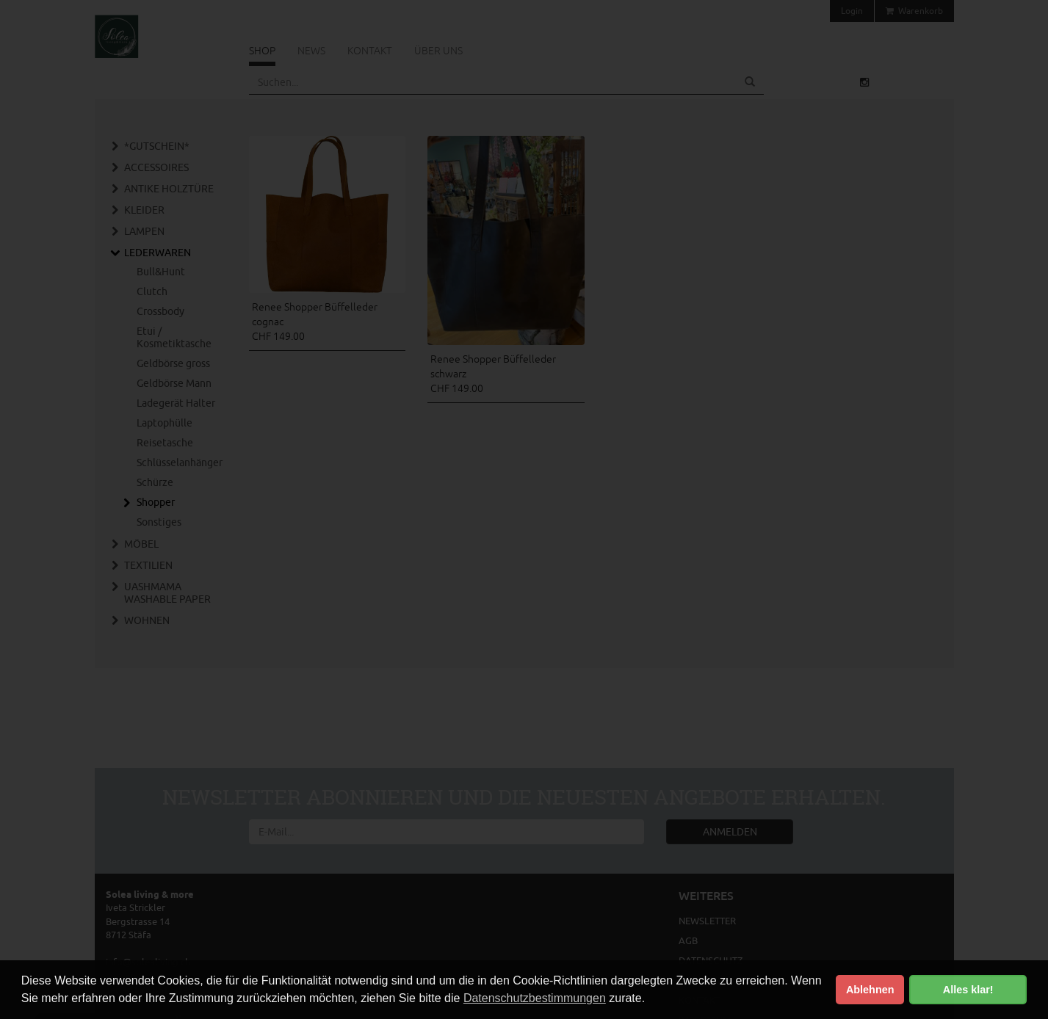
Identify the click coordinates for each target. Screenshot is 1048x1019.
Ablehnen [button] (870, 990)
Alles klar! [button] (968, 990)
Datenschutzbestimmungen (534, 998)
